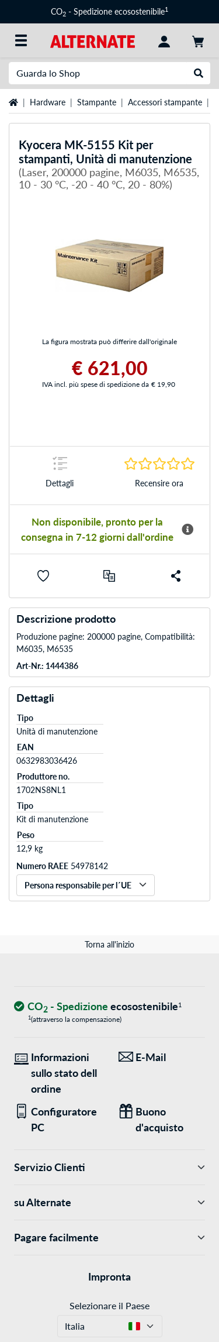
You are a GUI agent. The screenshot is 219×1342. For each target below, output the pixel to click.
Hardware (47, 102)
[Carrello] (198, 40)
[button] (43, 576)
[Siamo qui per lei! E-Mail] (162, 1057)
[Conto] (164, 40)
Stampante (96, 102)
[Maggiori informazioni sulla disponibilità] (187, 529)
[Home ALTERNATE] (92, 40)
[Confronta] (109, 576)
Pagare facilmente (109, 1237)
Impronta (109, 1276)
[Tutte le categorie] (21, 40)
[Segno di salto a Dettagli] (60, 475)
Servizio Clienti (109, 1167)
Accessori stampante (165, 102)
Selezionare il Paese (109, 1305)
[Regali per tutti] (162, 1119)
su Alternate (109, 1202)
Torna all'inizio (109, 944)
